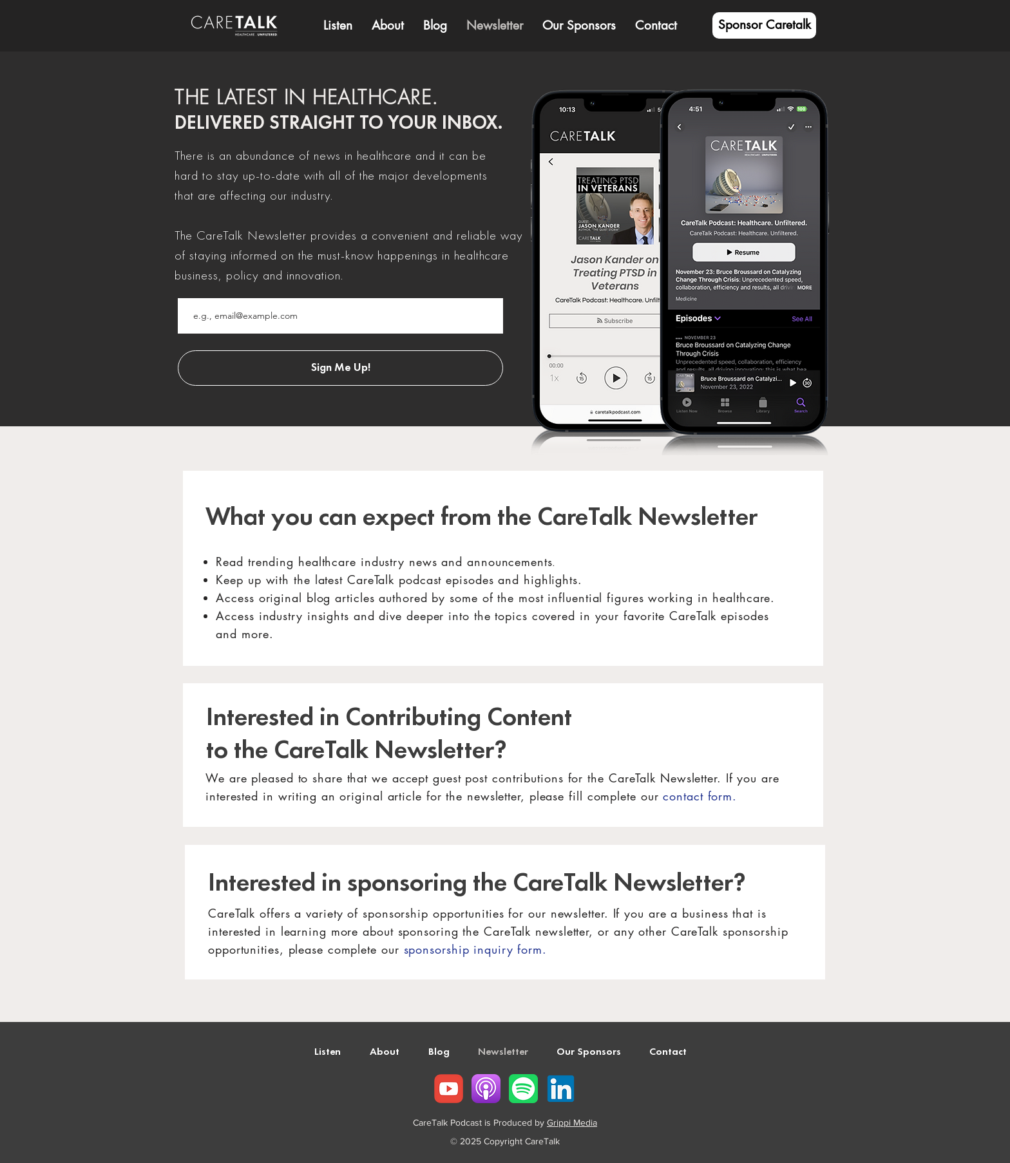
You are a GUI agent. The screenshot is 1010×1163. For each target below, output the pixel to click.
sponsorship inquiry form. (476, 949)
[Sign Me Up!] (340, 368)
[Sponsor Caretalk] (764, 25)
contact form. (700, 796)
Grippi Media (572, 1122)
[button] (388, 26)
